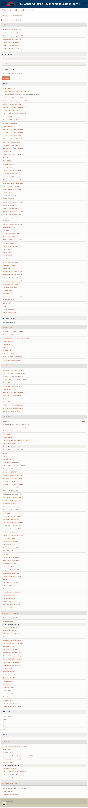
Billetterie (6, 293)
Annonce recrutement (9, 20)
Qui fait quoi (6, 303)
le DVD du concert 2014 (10, 601)
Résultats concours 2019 (10, 195)
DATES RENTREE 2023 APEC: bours (14, 357)
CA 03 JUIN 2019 (8, 192)
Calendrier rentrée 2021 (10, 173)
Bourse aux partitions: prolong (12, 507)
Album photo (7, 716)
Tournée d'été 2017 (9, 227)
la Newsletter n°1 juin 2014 (11, 278)
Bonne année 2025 (8, 341)
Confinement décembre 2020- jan (13, 522)
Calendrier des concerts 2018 (12, 576)
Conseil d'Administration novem (12, 186)
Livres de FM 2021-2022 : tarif (12, 154)
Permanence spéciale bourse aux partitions (16, 101)
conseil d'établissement (10, 312)
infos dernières (7, 668)
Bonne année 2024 (8, 126)
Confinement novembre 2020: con (13, 529)
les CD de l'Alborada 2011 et (11, 604)
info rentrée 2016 (8, 243)
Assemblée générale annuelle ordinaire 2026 (16, 91)
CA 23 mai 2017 (7, 230)
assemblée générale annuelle (11, 560)
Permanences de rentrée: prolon (12, 386)
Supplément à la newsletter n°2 (12, 271)
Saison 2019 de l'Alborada (10, 551)
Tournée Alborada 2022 (10, 630)
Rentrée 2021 (7, 402)
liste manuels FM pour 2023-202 (12, 139)
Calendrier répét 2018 (9, 678)
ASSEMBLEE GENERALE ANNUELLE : (14, 129)
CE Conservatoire (8, 309)
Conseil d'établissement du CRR (12, 224)
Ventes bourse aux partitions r (12, 32)
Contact (5, 723)
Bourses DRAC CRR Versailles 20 (13, 183)
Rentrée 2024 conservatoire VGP (13, 376)
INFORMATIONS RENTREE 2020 (13, 405)
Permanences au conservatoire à (12, 360)
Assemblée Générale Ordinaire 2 (12, 110)
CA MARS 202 (7, 161)
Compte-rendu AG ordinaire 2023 (13, 98)
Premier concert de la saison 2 (12, 42)
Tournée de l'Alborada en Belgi (12, 29)
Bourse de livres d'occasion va (12, 189)
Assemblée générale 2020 (11, 548)
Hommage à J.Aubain (9, 595)
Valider (6, 78)
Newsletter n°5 (7, 255)
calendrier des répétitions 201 (12, 39)
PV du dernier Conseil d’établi (12, 592)
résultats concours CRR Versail (12, 48)
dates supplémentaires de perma (13, 408)
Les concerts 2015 (8, 687)
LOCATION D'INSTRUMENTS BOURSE (15, 113)
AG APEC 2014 (7, 290)
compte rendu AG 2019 (10, 205)
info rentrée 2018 (8, 608)
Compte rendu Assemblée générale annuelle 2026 (18, 440)
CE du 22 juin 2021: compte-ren (12, 177)
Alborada (5, 158)
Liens (4, 729)
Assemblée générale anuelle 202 (12, 475)
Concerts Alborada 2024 (10, 618)
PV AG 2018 (6, 221)
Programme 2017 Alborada (11, 582)
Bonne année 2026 (8, 335)
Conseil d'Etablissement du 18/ (12, 297)
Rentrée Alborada (8, 532)
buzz (4, 398)
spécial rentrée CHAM (9, 563)
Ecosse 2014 (7, 690)
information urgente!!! (9, 538)
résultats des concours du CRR (12, 45)
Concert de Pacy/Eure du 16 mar (12, 659)
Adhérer (5, 347)
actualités (44, 421)
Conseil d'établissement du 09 (12, 170)
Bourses (5, 306)
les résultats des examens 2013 (12, 281)
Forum (5, 726)
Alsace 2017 (6, 579)
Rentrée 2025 (7, 383)
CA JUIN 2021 (7, 151)
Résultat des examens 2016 (11, 233)
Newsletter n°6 (7, 252)
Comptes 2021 (7, 117)
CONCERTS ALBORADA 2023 (12, 481)
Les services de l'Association (11, 284)
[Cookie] (4, 804)
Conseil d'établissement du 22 (12, 180)
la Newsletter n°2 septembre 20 (12, 274)
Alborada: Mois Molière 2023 (11, 462)
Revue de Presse (8, 700)
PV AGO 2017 (7, 585)
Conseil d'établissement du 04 (12, 135)
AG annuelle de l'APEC (9, 237)
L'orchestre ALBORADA (10, 287)
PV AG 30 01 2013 (8, 300)
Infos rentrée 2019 (8, 544)
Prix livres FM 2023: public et (11, 145)
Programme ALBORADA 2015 (12, 265)
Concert (5, 456)
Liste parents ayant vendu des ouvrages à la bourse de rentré (21, 94)
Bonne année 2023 (8, 469)
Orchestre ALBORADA (10, 472)
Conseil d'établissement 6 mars (12, 214)
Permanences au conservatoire (12, 525)
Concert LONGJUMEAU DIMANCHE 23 (15, 788)
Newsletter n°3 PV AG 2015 (11, 268)
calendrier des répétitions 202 (12, 494)
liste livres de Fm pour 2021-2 (11, 510)
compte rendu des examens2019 (13, 202)
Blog (4, 719)
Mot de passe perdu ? (16, 73)
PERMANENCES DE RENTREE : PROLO (14, 380)
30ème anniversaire (9, 589)
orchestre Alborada (9, 88)
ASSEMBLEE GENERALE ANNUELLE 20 (14, 107)
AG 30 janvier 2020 (8, 167)
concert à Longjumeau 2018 (11, 573)
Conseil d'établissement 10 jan (12, 104)
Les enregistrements (9, 675)
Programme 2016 (8, 681)
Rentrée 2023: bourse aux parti (12, 370)
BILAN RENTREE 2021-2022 (11, 142)
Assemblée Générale (9, 503)
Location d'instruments (10, 123)
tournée (5, 554)
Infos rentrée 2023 (8, 354)
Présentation (7, 344)
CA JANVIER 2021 (8, 164)
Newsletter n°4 (7, 259)
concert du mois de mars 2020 (12, 541)
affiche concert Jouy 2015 (10, 262)
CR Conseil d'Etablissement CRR (12, 240)
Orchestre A (7, 453)
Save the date (7, 684)
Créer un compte (6, 73)
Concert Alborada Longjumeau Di (13, 36)
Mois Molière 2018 (8, 567)
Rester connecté (8, 69)
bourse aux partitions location (12, 500)
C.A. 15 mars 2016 (8, 249)
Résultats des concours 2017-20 (12, 211)
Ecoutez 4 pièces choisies (10, 703)
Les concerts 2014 (8, 693)
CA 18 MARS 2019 (8, 199)
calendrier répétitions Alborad (12, 640)
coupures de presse (9, 598)
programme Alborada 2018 (11, 570)
